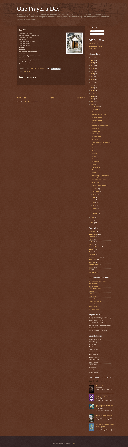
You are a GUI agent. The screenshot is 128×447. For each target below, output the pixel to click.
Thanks (91, 267)
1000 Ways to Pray (94, 43)
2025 (92, 57)
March (94, 208)
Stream (94, 164)
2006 (92, 220)
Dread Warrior (96, 161)
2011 (92, 96)
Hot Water (95, 139)
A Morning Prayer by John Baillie (101, 142)
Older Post (80, 98)
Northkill (91, 291)
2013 (92, 90)
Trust (90, 269)
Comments (94, 34)
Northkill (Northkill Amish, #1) (104, 415)
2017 (92, 79)
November (95, 109)
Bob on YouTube (93, 286)
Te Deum (94, 153)
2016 (92, 82)
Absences (95, 159)
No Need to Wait (97, 120)
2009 (92, 101)
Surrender (92, 262)
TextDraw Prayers (94, 264)
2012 (92, 93)
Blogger (73, 443)
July (93, 197)
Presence (91, 249)
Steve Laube (92, 293)
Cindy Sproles (93, 296)
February (95, 211)
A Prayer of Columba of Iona (100, 125)
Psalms (91, 252)
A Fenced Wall (96, 134)
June (94, 200)
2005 (92, 223)
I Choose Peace (96, 136)
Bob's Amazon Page (95, 288)
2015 (92, 85)
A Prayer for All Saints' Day (100, 185)
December (95, 106)
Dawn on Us (95, 128)
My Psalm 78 (96, 131)
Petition (91, 241)
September (95, 191)
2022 (92, 65)
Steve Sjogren (93, 306)
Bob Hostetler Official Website (97, 281)
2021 (92, 68)
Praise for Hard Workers (99, 180)
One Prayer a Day (38, 8)
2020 (92, 71)
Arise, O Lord (96, 182)
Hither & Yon (92, 48)
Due (93, 147)
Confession (92, 236)
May (93, 202)
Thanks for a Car (97, 145)
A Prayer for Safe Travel (99, 114)
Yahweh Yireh (96, 167)
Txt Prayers (92, 272)
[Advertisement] (51, 91)
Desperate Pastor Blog (95, 46)
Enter (93, 112)
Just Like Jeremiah (97, 123)
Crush (94, 156)
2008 (92, 104)
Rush (93, 150)
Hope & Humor (93, 299)
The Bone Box (100, 386)
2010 (92, 99)
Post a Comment (26, 81)
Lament (91, 239)
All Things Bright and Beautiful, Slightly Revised (101, 176)
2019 (92, 74)
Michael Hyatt (93, 304)
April (93, 205)
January (94, 213)
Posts (92, 31)
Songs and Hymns (94, 257)
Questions (92, 254)
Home (51, 98)
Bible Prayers (93, 234)
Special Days (92, 259)
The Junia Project (94, 309)
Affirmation (27, 71)
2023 (92, 63)
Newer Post (21, 98)
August (94, 194)
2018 (92, 76)
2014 (92, 88)
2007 (92, 217)
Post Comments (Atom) (31, 102)
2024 (92, 60)
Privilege (94, 172)
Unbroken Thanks (97, 117)
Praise (91, 244)
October (94, 189)
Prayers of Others (94, 247)
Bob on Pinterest (93, 283)
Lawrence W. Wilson (95, 301)
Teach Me (95, 170)
